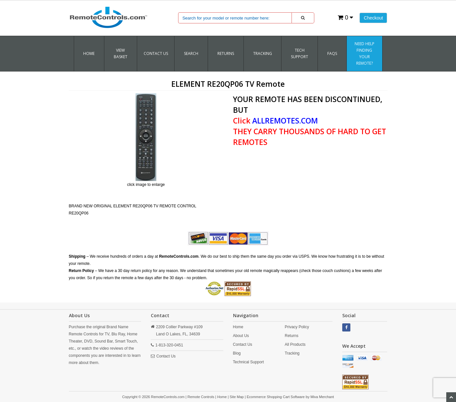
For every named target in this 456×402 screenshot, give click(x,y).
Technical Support (248, 362)
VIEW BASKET (120, 53)
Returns (291, 335)
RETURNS (225, 53)
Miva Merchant (322, 397)
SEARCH (191, 53)
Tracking (292, 353)
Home (89, 53)
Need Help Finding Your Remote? (364, 53)
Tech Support (299, 53)
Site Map (237, 397)
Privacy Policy (297, 327)
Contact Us (156, 53)
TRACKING (262, 53)
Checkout (373, 17)
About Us (241, 335)
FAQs (332, 53)
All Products (295, 344)
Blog (237, 353)
